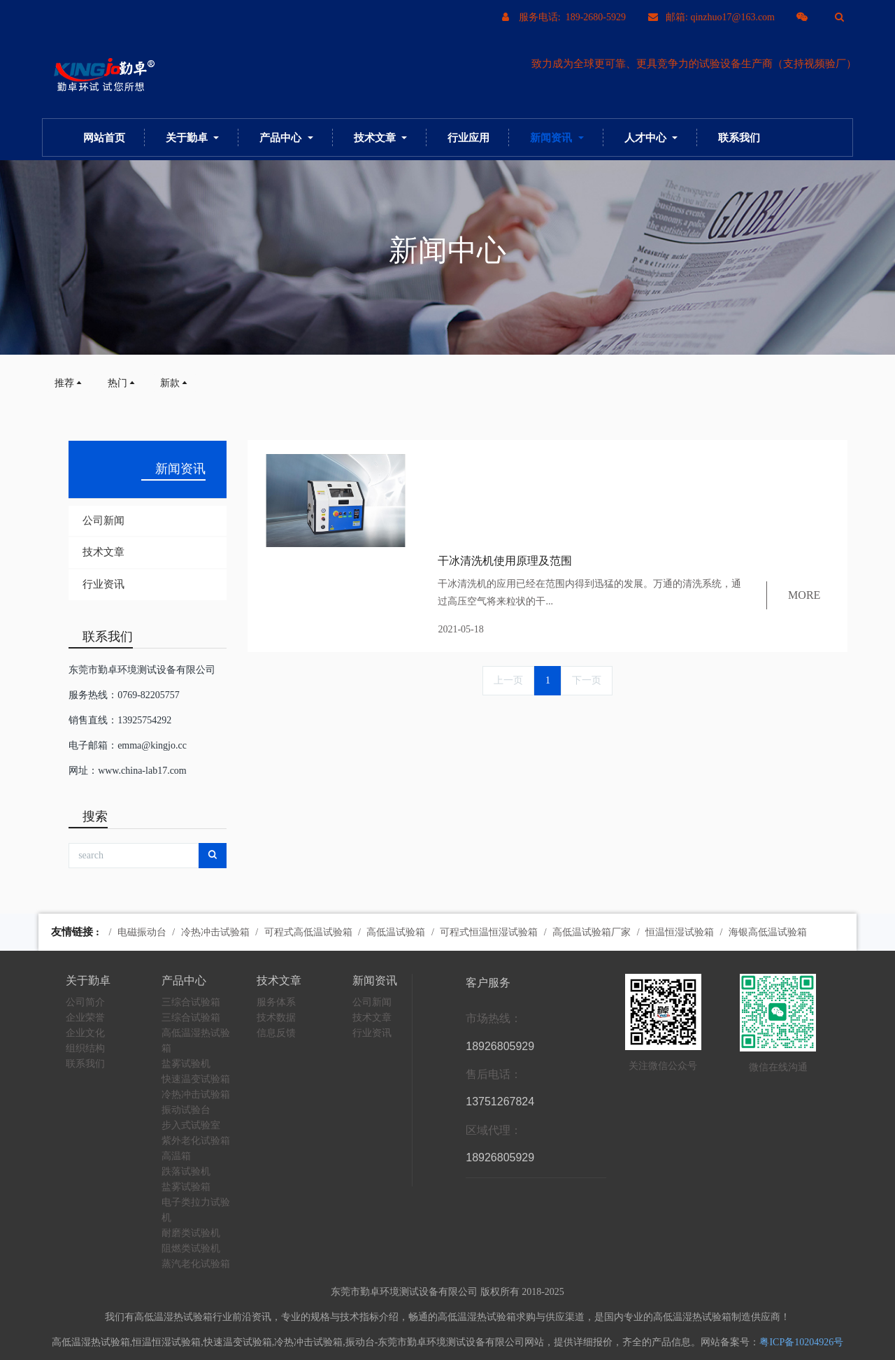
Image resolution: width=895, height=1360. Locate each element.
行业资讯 (103, 584)
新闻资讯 (180, 469)
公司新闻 (103, 520)
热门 (122, 383)
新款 (174, 383)
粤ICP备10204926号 (801, 1342)
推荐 (69, 383)
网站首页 (104, 137)
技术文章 (103, 552)
